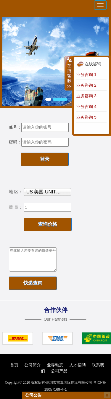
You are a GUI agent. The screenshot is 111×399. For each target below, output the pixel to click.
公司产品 (59, 371)
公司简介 (32, 365)
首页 (14, 365)
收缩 (69, 73)
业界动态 (55, 365)
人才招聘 (77, 365)
